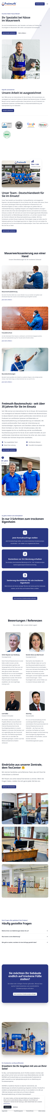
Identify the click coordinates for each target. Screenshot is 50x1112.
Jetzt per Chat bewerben (9, 787)
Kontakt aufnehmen (8, 110)
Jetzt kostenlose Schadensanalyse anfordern (25, 598)
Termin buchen (40, 4)
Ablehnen (15, 1107)
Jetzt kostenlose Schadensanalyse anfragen (25, 994)
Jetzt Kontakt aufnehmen (9, 33)
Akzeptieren (7, 1107)
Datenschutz (7, 1103)
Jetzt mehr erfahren (7, 299)
